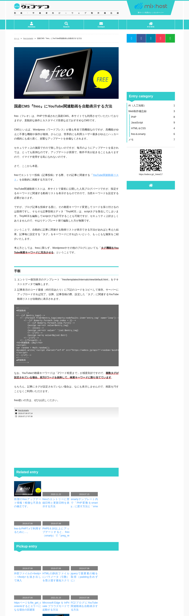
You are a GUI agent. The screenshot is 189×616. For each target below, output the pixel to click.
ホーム (16, 38)
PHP (153, 117)
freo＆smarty (28, 38)
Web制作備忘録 (151, 111)
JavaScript (153, 122)
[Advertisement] (66, 443)
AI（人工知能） (151, 105)
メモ (151, 139)
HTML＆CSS (153, 128)
